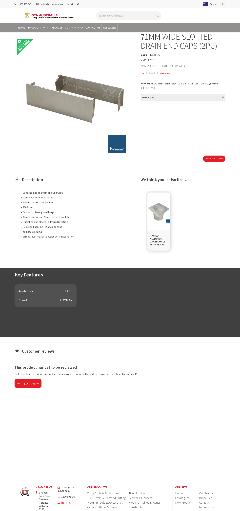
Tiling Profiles (137, 493)
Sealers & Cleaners (140, 498)
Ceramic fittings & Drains (102, 507)
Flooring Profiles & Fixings (145, 502)
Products (36, 27)
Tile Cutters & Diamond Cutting (106, 498)
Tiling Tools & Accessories (103, 493)
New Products (184, 502)
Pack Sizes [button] (148, 97)
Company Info (74, 27)
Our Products (207, 493)
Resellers (109, 27)
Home (21, 27)
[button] (209, 4)
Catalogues (54, 27)
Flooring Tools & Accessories (105, 502)
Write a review (28, 384)
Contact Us (92, 27)
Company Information (206, 505)
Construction (137, 507)
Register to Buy (214, 158)
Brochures (205, 498)
